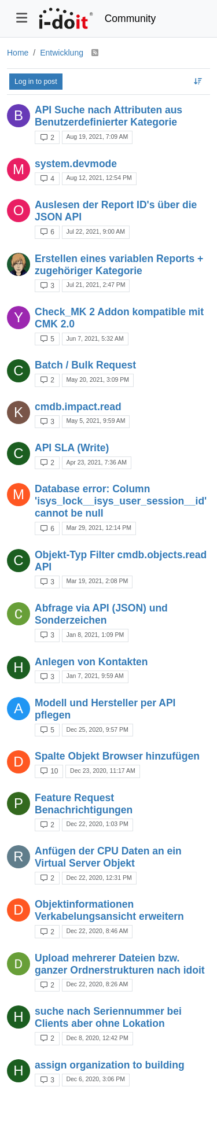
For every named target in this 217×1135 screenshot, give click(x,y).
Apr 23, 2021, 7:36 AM (96, 462)
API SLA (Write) (72, 448)
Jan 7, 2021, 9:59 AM (94, 675)
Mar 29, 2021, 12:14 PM (98, 527)
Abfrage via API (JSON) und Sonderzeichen (101, 614)
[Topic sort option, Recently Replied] (198, 81)
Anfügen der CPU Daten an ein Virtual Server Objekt (108, 857)
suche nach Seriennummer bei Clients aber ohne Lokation (108, 1017)
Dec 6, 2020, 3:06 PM (95, 1078)
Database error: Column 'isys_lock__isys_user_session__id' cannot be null (121, 501)
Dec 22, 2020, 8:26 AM (97, 984)
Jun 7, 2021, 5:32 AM (94, 338)
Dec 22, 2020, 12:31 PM (98, 877)
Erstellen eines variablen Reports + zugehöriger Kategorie (119, 265)
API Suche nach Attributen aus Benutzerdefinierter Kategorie (108, 116)
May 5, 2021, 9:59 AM (95, 420)
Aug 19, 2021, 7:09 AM (97, 136)
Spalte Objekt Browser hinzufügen (117, 756)
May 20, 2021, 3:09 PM (97, 379)
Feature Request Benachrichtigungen (84, 804)
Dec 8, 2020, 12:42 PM (97, 1037)
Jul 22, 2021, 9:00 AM (95, 231)
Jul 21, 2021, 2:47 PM (95, 284)
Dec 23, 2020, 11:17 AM (102, 770)
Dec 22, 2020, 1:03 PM (97, 823)
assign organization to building (110, 1065)
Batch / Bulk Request (85, 365)
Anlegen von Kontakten (91, 662)
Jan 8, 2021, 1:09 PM (95, 634)
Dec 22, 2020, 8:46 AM (97, 930)
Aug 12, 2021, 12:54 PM (98, 177)
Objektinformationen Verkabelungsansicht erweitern (109, 910)
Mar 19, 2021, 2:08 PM (97, 580)
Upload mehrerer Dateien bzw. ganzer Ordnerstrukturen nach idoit (120, 964)
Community (130, 18)
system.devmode (76, 163)
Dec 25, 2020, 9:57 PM (97, 729)
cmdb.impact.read (78, 406)
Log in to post (35, 82)
